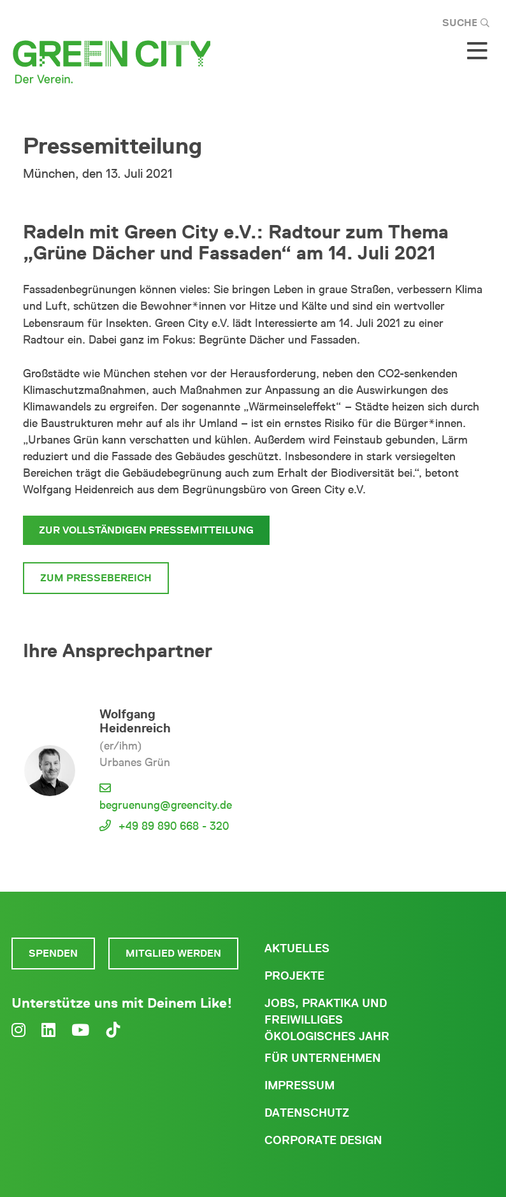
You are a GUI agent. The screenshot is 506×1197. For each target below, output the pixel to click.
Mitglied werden (173, 953)
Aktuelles (296, 948)
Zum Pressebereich (96, 578)
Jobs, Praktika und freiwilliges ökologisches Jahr (326, 1019)
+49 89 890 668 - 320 (174, 826)
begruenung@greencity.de (165, 805)
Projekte (294, 976)
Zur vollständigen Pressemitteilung (146, 530)
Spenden (53, 953)
